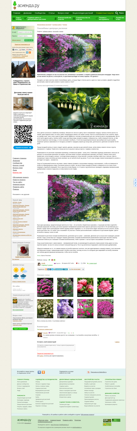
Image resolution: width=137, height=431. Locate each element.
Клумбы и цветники (89, 384)
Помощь (16, 189)
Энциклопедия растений (82, 13)
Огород (38, 381)
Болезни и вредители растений (44, 403)
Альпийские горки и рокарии (92, 388)
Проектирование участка (91, 399)
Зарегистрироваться (45, 353)
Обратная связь (43, 420)
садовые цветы (47, 31)
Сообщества (40, 13)
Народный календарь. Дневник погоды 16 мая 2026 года (21, 206)
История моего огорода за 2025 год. (22, 235)
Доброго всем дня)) (18, 218)
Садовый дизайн (89, 397)
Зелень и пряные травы (42, 386)
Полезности (21, 395)
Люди (15, 170)
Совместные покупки (105, 13)
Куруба (15, 297)
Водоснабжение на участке (92, 406)
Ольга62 (45, 333)
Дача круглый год (110, 398)
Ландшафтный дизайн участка (93, 381)
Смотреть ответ (17, 320)
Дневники (27, 13)
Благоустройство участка (64, 18)
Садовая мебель (89, 401)
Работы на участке (110, 395)
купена (61, 31)
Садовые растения (41, 388)
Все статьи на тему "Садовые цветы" (51, 321)
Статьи (52, 13)
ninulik (43, 263)
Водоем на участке (89, 386)
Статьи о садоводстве (23, 386)
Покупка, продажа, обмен (24, 406)
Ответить (45, 337)
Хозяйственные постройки (112, 386)
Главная (16, 13)
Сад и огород (19, 18)
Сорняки (38, 395)
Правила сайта (18, 187)
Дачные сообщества (23, 384)
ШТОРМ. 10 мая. (17, 202)
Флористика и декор (65, 397)
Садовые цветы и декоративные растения (37, 18)
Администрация (19, 184)
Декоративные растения (44, 24)
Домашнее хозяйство (112, 393)
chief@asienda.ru (63, 424)
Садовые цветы (56, 24)
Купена (65, 24)
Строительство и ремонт (113, 379)
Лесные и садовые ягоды (43, 384)
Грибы (37, 397)
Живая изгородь (89, 390)
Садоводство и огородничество (46, 379)
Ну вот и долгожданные (19, 232)
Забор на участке (89, 392)
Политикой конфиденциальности (20, 56)
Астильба (56, 31)
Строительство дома (111, 381)
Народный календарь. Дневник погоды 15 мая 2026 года (21, 210)
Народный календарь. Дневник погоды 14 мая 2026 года (21, 215)
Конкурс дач (17, 173)
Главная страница (19, 158)
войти (41, 356)
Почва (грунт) (39, 401)
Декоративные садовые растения (70, 379)
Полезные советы (22, 409)
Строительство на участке (83, 18)
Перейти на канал (22, 147)
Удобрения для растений (43, 399)
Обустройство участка (92, 379)
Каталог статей (18, 165)
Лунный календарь (22, 402)
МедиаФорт (28, 423)
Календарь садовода (23, 400)
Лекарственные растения (24, 404)
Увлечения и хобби (110, 402)
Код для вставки (75, 269)
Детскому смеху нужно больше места (23, 93)
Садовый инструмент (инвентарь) (69, 406)
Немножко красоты (18, 229)
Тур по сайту (17, 182)
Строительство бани (111, 388)
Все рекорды (15, 259)
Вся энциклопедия (18, 310)
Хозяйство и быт (120, 18)
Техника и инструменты (104, 18)
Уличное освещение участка (92, 395)
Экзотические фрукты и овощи (68, 392)
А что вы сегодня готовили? (20, 221)
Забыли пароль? (16, 40)
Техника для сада (64, 404)
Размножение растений (42, 392)
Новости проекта (19, 180)
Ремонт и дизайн (110, 384)
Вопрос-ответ (63, 13)
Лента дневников (22, 381)
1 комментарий (93, 263)
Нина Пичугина (55, 424)
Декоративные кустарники (66, 384)
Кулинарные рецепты (111, 404)
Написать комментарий (45, 329)
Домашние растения (65, 395)
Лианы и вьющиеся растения (67, 390)
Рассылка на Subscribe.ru (98, 372)
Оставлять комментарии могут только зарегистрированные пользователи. (56, 347)
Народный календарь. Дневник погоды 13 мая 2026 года (21, 225)
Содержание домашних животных (114, 400)
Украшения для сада (90, 403)
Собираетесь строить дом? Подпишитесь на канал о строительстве (22, 82)
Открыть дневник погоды (18, 281)
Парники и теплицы (41, 406)
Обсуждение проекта (21, 177)
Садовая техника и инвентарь (69, 402)
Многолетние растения (66, 388)
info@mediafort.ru (77, 427)
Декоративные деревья (66, 381)
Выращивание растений (42, 390)
